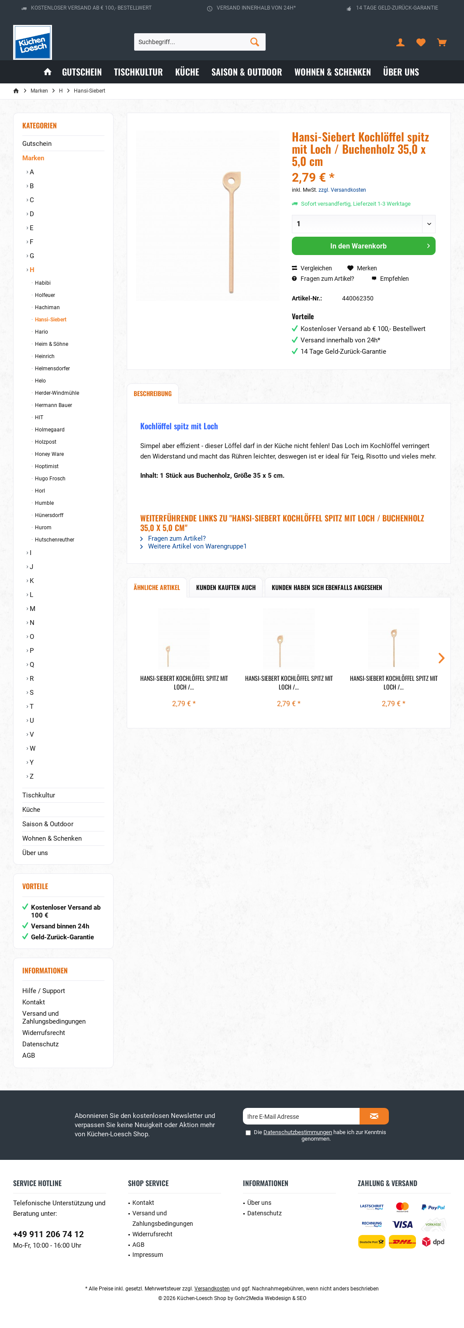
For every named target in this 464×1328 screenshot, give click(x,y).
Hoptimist (46, 466)
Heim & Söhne (51, 344)
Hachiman (47, 307)
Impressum (147, 1254)
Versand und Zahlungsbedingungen (54, 1017)
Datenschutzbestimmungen (297, 1132)
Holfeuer (44, 295)
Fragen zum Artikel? (323, 278)
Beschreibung (153, 393)
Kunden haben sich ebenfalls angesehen (327, 587)
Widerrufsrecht (43, 1033)
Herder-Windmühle (56, 393)
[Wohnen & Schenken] (332, 71)
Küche (31, 810)
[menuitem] (442, 42)
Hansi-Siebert (50, 320)
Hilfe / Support (43, 991)
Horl (39, 491)
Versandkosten (212, 1289)
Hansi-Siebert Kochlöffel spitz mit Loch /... (184, 682)
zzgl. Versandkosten (342, 190)
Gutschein (37, 144)
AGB (28, 1055)
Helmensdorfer (52, 369)
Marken (33, 158)
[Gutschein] (82, 71)
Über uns (35, 853)
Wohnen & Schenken (52, 838)
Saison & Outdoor (47, 824)
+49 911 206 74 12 (48, 1234)
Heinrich (44, 356)
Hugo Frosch (50, 479)
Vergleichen (312, 268)
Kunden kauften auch (226, 587)
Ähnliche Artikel (157, 587)
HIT (38, 417)
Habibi (42, 283)
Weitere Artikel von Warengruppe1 (193, 546)
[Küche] (187, 71)
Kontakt (33, 1002)
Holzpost (45, 442)
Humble (44, 503)
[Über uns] (401, 71)
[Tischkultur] (138, 71)
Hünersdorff (48, 515)
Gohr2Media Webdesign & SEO (270, 1298)
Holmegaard (49, 430)
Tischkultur (38, 795)
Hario (41, 332)
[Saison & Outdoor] (246, 71)
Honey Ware (49, 454)
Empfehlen (390, 278)
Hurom (43, 527)
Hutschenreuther (54, 540)
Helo (40, 381)
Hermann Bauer (53, 405)
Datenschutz (40, 1044)
